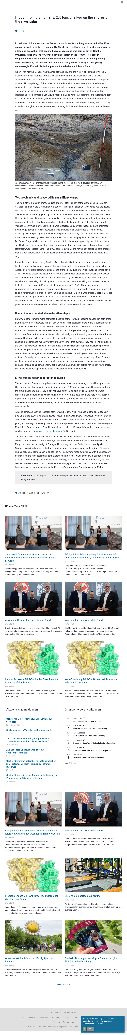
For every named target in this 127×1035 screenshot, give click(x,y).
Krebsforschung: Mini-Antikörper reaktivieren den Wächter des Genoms (91, 684)
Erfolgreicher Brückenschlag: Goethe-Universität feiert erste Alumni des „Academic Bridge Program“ (92, 559)
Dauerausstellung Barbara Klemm (87, 725)
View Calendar (70, 767)
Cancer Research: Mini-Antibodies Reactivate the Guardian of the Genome (32, 684)
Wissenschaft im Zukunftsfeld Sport (84, 623)
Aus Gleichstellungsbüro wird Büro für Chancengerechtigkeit (25, 755)
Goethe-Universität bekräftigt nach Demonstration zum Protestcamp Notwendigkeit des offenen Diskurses (31, 767)
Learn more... (100, 1024)
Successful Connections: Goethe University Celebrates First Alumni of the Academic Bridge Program (30, 561)
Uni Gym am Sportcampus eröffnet (83, 899)
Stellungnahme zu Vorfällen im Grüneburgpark (28, 733)
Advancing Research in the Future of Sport (28, 623)
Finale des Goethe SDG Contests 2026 (88, 762)
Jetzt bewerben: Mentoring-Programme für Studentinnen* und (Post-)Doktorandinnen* (27, 744)
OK (85, 1029)
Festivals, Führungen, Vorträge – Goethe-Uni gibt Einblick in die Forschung (91, 963)
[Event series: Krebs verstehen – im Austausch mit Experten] (84, 751)
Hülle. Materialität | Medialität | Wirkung (89, 740)
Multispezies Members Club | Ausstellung (90, 732)
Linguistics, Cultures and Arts (31, 496)
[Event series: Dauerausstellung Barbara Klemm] (83, 722)
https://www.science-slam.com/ (47, 435)
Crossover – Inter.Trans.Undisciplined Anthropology (94, 747)
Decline (90, 1029)
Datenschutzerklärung (77, 1030)
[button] (63, 988)
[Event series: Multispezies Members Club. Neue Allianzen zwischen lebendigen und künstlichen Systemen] (84, 729)
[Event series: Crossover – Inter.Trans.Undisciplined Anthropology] (84, 744)
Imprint (64, 1030)
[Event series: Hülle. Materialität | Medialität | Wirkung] (84, 737)
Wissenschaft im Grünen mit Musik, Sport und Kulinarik (29, 963)
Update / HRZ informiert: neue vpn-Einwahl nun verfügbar (29, 724)
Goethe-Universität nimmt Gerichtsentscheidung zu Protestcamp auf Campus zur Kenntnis (31, 780)
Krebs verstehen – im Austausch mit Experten (92, 754)
